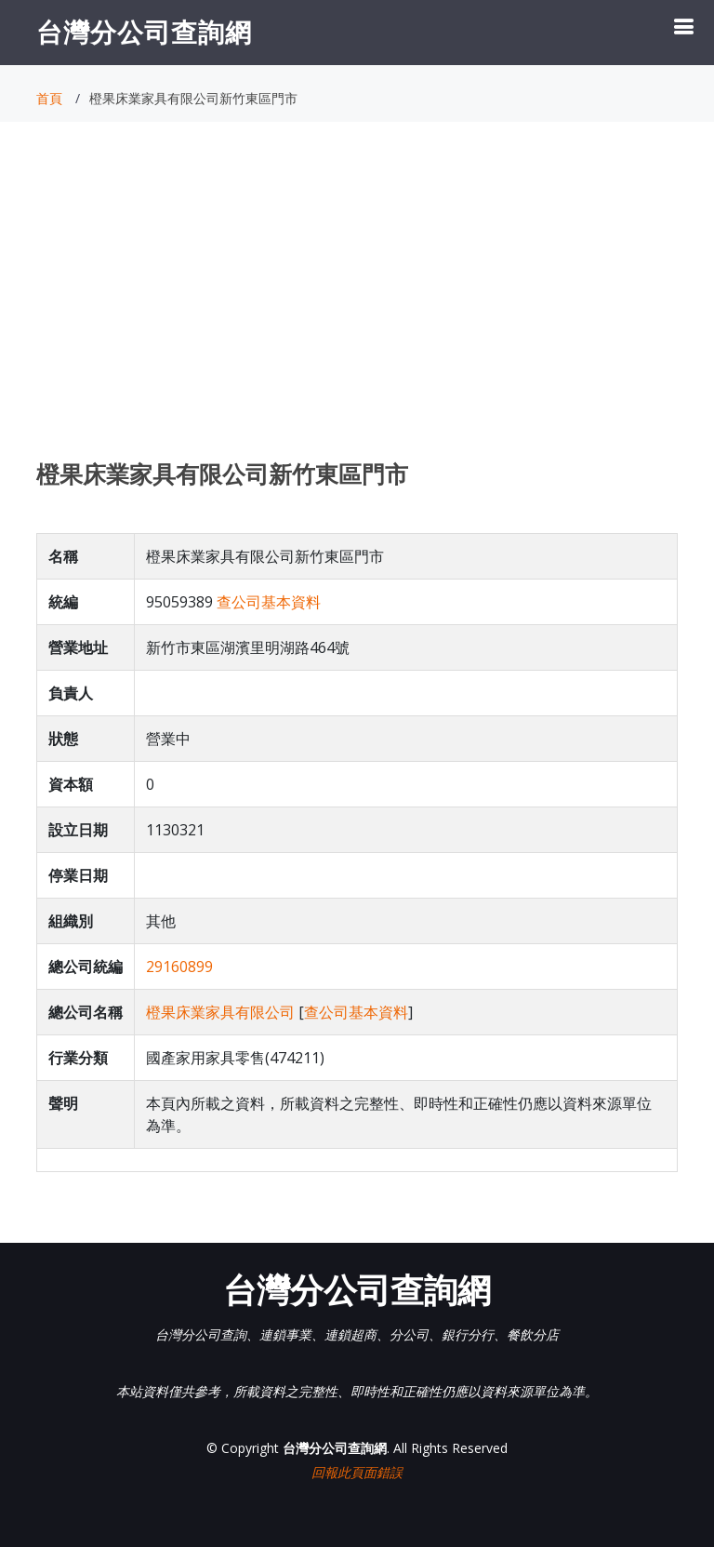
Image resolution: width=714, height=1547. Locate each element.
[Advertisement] (357, 308)
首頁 (49, 98)
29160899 (179, 966)
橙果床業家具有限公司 (220, 1012)
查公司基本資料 (269, 602)
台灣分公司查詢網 (144, 31)
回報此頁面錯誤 (357, 1472)
